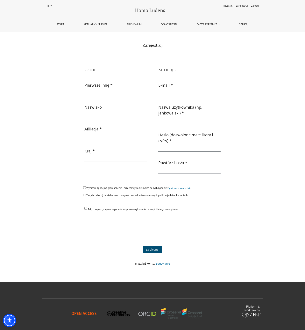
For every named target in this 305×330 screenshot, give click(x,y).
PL (50, 5)
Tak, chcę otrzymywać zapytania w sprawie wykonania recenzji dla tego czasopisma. (133, 209)
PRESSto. (227, 5)
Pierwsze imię (98, 85)
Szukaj (243, 24)
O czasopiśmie (207, 24)
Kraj (89, 151)
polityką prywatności (179, 188)
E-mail (165, 85)
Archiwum (134, 24)
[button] (9, 320)
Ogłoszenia (169, 24)
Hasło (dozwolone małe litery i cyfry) (185, 137)
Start (60, 24)
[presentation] (111, 230)
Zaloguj (255, 5)
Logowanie (163, 263)
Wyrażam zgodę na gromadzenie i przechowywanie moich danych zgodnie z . (136, 187)
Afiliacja (93, 129)
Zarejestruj (242, 5)
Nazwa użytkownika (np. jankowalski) (181, 110)
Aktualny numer (95, 24)
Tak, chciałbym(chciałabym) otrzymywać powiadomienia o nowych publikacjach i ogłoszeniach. (135, 195)
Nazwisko (93, 107)
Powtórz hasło (172, 162)
